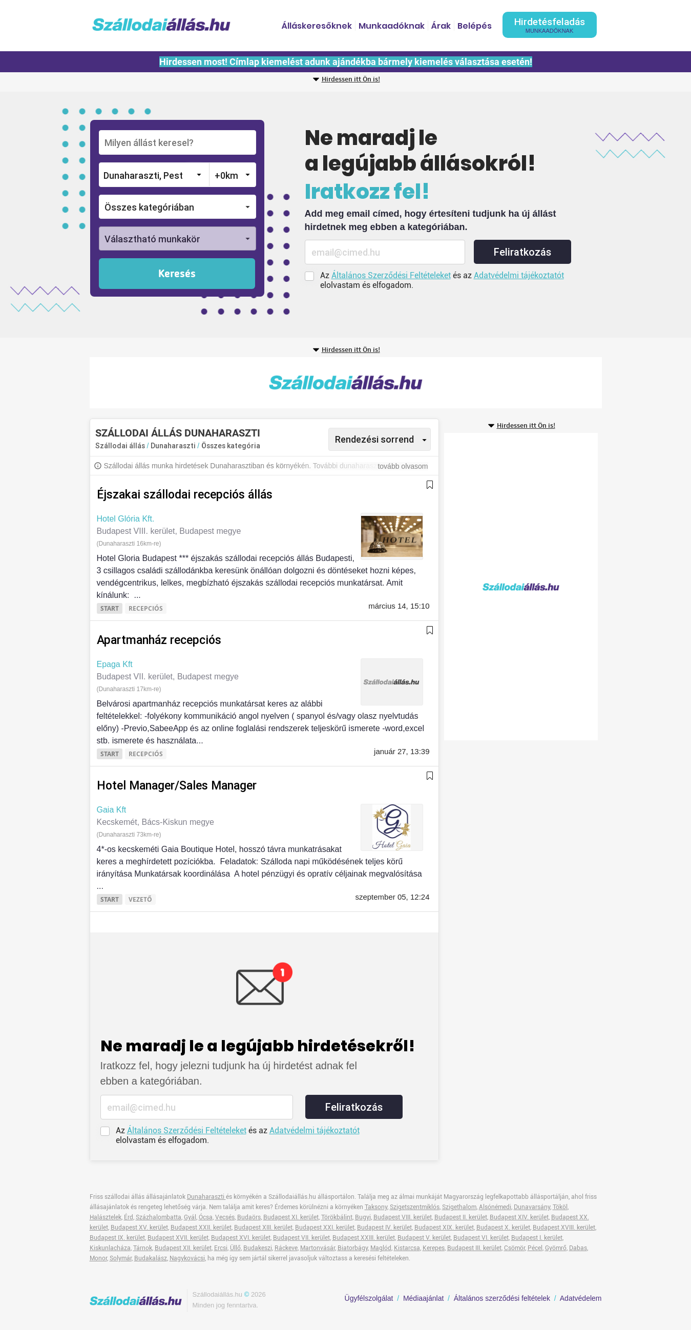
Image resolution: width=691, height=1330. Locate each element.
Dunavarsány (532, 1207)
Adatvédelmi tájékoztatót (519, 275)
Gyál (190, 1217)
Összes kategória (230, 446)
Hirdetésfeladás (549, 25)
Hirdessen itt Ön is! (351, 79)
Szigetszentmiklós (414, 1207)
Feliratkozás (522, 252)
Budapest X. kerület (503, 1227)
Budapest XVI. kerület (240, 1237)
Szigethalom (459, 1207)
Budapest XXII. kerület (201, 1227)
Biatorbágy (353, 1248)
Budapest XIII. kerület (263, 1227)
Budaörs (249, 1217)
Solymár (121, 1258)
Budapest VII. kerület (301, 1237)
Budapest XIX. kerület (444, 1227)
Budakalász (150, 1258)
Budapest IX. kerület (117, 1237)
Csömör (514, 1248)
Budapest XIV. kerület (519, 1217)
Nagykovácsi (187, 1258)
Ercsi (220, 1248)
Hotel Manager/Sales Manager (177, 786)
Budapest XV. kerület (139, 1227)
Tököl (560, 1207)
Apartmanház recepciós (159, 640)
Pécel (535, 1248)
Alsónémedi (495, 1207)
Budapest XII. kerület (183, 1248)
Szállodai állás (120, 446)
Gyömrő (556, 1248)
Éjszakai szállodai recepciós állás (185, 495)
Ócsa (206, 1217)
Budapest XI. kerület (291, 1217)
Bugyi (363, 1217)
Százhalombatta (158, 1217)
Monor (98, 1258)
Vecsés (225, 1217)
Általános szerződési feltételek (502, 1298)
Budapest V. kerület (424, 1237)
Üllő (235, 1248)
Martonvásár (317, 1248)
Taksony (376, 1207)
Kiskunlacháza (110, 1248)
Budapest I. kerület (536, 1237)
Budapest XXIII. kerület (363, 1237)
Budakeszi (257, 1248)
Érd (128, 1217)
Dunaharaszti (174, 446)
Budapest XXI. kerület (324, 1227)
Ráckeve (286, 1248)
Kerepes (434, 1248)
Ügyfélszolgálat (369, 1298)
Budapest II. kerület (460, 1217)
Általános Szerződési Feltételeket (391, 275)
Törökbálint (336, 1217)
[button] (177, 207)
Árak (441, 26)
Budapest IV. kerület (384, 1227)
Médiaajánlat (423, 1298)
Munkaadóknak (392, 26)
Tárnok (142, 1248)
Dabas (578, 1248)
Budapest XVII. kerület (178, 1237)
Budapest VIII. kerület (402, 1217)
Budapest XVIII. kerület (564, 1227)
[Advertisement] (346, 382)
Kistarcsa (407, 1248)
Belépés (474, 26)
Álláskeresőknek (317, 26)
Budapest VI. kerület (481, 1237)
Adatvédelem (581, 1298)
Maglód (380, 1248)
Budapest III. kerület (474, 1248)
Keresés (177, 274)
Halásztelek (105, 1217)
